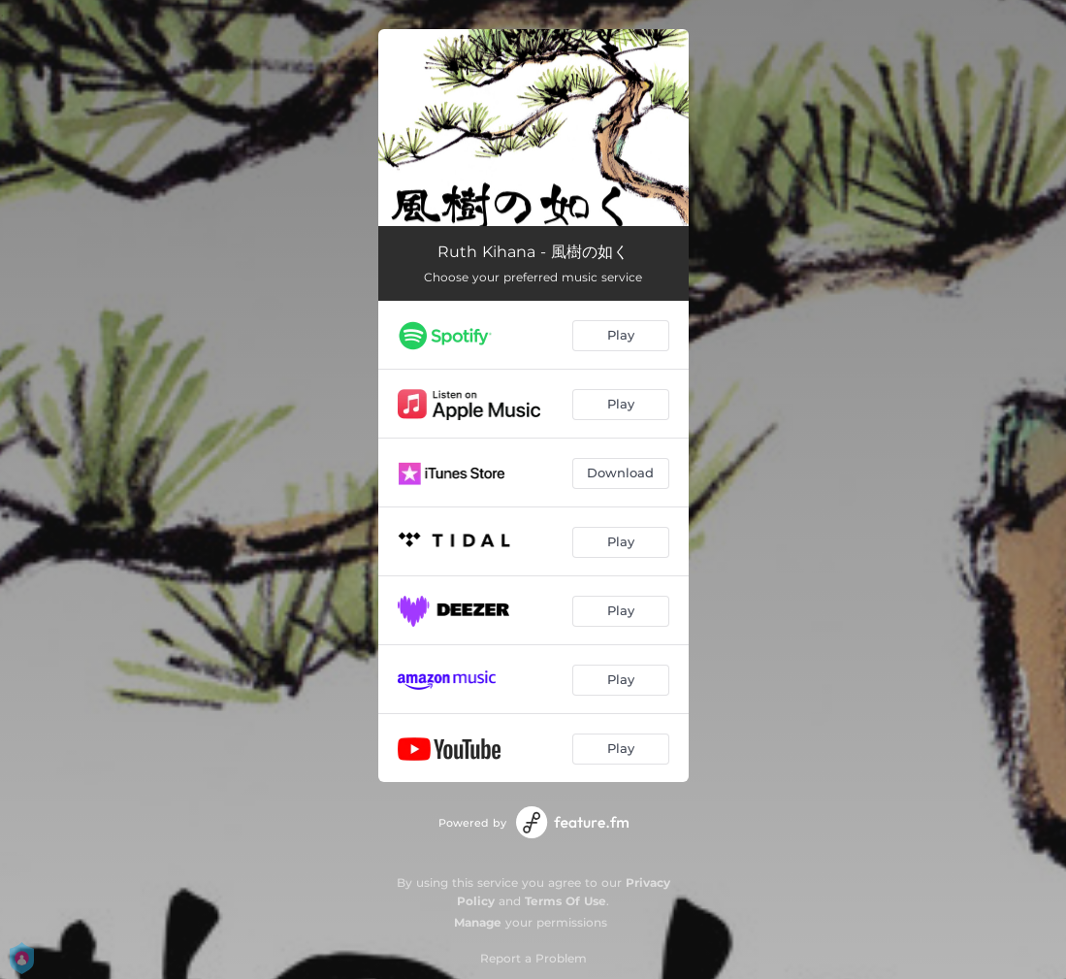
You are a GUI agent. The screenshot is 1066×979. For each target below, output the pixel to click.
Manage (477, 922)
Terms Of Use (565, 901)
